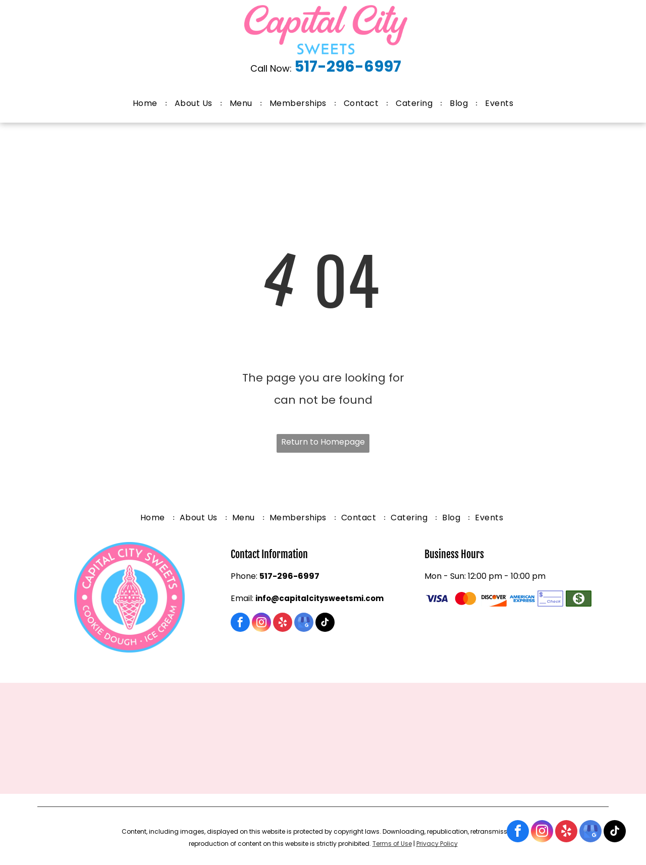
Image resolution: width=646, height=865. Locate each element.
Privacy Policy (437, 843)
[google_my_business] (590, 832)
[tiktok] (615, 832)
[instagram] (542, 832)
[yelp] (566, 832)
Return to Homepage (323, 442)
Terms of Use (392, 843)
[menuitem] (146, 103)
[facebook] (518, 832)
